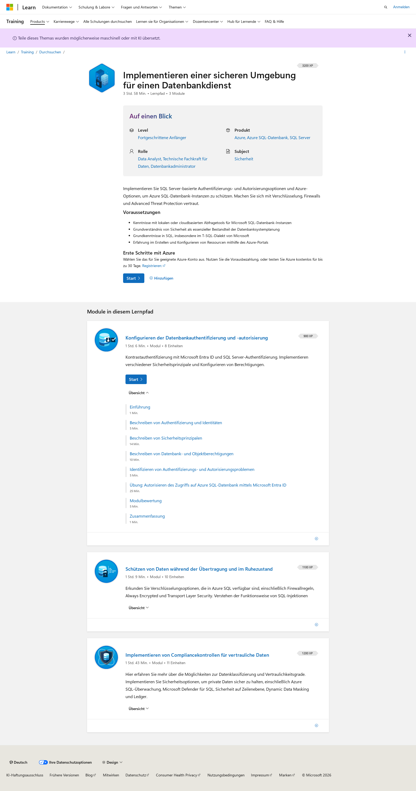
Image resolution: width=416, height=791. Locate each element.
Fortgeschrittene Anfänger (162, 137)
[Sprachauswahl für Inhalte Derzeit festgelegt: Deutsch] (18, 762)
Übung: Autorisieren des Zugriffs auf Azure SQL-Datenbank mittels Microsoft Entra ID (208, 485)
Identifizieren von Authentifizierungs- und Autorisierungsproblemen (192, 469)
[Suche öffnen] (385, 7)
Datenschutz (135, 774)
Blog (89, 774)
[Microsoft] (9, 7)
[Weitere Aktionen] (405, 52)
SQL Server (300, 137)
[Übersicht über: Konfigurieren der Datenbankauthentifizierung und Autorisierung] (138, 392)
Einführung (140, 407)
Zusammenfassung (147, 516)
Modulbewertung (146, 500)
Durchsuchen (50, 51)
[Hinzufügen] (161, 278)
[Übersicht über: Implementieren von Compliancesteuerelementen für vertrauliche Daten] (138, 708)
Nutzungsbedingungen (226, 774)
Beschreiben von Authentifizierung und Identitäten (176, 422)
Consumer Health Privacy (176, 774)
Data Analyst (149, 158)
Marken (285, 774)
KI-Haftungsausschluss (24, 774)
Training (28, 51)
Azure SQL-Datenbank (267, 137)
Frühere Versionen (64, 774)
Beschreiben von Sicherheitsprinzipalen (166, 438)
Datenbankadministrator (173, 166)
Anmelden (401, 6)
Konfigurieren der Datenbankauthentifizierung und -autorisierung (196, 337)
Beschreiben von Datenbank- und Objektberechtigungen (181, 453)
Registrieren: (152, 265)
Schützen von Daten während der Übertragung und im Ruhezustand (199, 569)
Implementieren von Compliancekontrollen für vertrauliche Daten (197, 655)
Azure (240, 137)
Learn (11, 51)
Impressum (260, 774)
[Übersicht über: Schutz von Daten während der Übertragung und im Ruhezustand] (138, 608)
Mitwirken (111, 774)
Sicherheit (244, 158)
